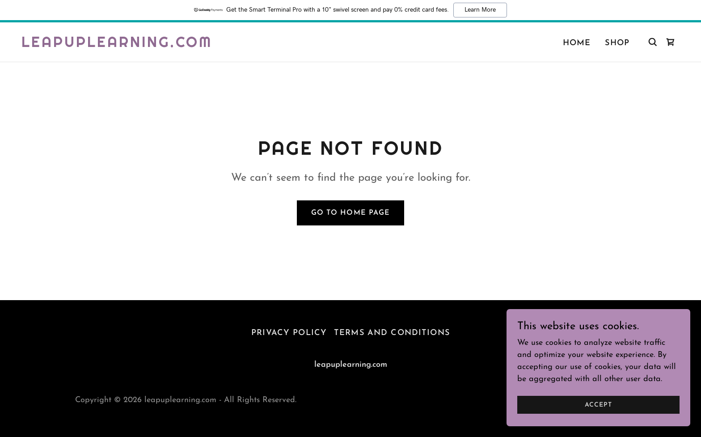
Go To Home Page (350, 212)
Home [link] (577, 43)
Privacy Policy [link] (289, 333)
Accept (600, 405)
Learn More (480, 10)
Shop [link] (617, 43)
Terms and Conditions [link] (392, 333)
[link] (116, 45)
